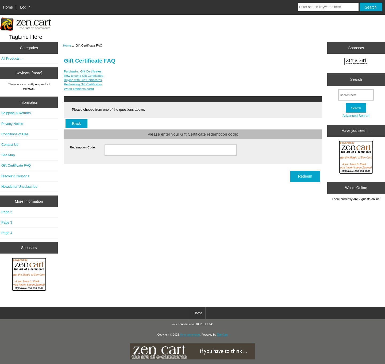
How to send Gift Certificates (83, 75)
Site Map (8, 155)
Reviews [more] (29, 73)
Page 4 (6, 233)
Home (8, 7)
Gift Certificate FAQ (16, 165)
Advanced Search (355, 116)
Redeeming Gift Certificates (83, 84)
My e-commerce (190, 334)
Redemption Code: (83, 147)
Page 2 (6, 212)
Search (356, 79)
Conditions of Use (14, 134)
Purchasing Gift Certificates (82, 71)
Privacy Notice (12, 124)
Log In (25, 7)
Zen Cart (222, 334)
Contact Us (9, 145)
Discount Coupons (15, 176)
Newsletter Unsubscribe (19, 187)
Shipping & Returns (16, 113)
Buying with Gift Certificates (83, 80)
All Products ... (12, 58)
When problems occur (79, 88)
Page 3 (6, 222)
